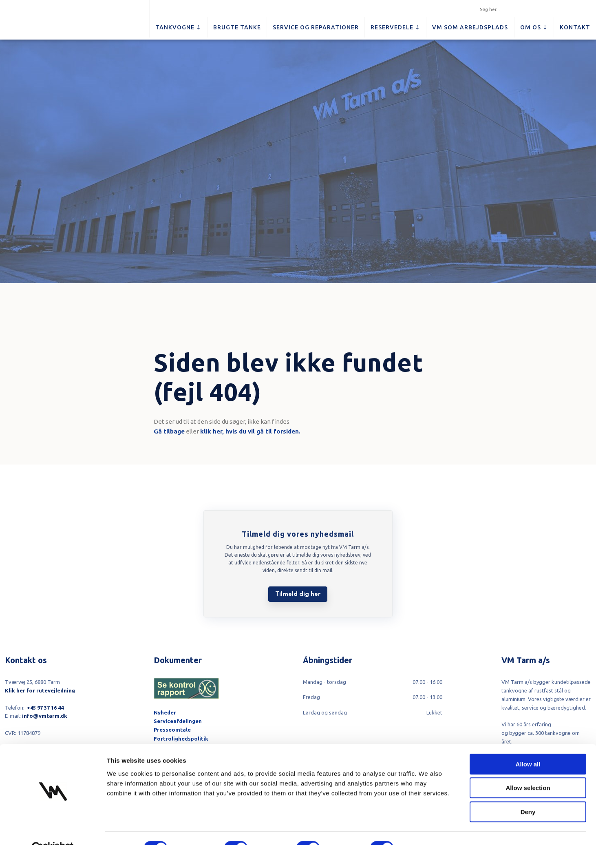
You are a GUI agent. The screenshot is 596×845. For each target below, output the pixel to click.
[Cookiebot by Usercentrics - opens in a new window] (52, 829)
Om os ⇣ (534, 27)
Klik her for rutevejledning (40, 690)
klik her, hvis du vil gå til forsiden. (250, 431)
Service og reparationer (316, 27)
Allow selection (527, 769)
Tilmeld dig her (297, 594)
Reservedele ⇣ (395, 27)
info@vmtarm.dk (44, 716)
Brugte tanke (237, 27)
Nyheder (165, 712)
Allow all (528, 745)
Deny (528, 793)
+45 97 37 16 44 (45, 707)
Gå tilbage (169, 431)
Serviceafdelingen (178, 721)
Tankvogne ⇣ (178, 27)
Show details (428, 828)
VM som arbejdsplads (470, 27)
